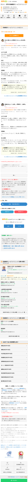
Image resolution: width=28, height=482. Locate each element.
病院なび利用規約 (7, 472)
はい (8, 226)
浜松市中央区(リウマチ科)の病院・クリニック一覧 (14, 312)
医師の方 (7, 211)
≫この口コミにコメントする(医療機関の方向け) (15, 95)
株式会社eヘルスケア (7, 390)
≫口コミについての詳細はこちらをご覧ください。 (14, 197)
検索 (26, 477)
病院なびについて (20, 469)
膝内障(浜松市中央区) (6, 381)
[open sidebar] (26, 2)
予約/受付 (15, 480)
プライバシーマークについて (9, 457)
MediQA (7, 469)
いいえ (19, 226)
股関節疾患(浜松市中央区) (7, 361)
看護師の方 (20, 211)
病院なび (4, 1)
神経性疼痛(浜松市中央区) (7, 377)
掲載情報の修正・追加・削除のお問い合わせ (13, 246)
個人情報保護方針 (20, 472)
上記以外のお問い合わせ (9, 248)
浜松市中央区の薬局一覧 (14, 336)
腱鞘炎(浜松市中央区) (6, 369)
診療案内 (8, 17)
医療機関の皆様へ (20, 464)
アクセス (25, 17)
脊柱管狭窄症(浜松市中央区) (7, 373)
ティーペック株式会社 (19, 388)
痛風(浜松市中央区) (5, 345)
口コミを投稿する (14, 35)
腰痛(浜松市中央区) (5, 349)
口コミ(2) (20, 17)
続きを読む (24, 279)
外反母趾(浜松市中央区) (6, 353)
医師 (14, 17)
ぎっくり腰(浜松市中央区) (7, 365)
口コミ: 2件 (3, 275)
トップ (7, 464)
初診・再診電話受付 (14, 204)
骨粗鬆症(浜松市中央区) (6, 357)
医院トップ (3, 17)
